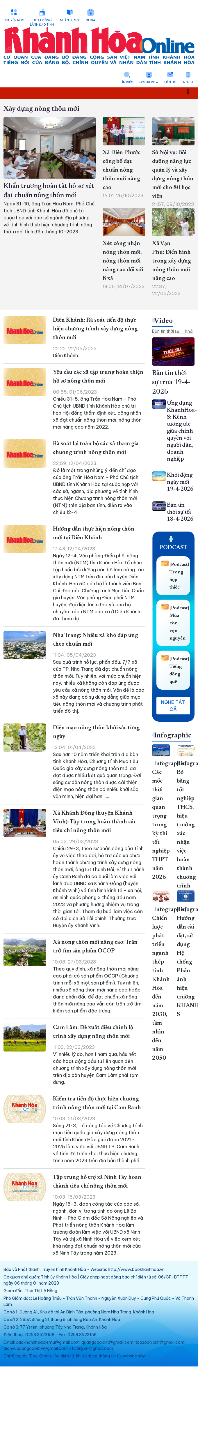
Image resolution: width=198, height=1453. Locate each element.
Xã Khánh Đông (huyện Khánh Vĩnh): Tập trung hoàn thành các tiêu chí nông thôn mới (94, 822)
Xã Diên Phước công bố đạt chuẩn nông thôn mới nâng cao (121, 170)
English (188, 82)
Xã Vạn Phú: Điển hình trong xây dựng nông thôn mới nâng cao (171, 261)
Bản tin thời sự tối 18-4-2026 (180, 512)
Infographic (172, 735)
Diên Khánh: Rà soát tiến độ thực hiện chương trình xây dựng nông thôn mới (95, 329)
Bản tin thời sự (165, 331)
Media (90, 20)
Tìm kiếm (126, 82)
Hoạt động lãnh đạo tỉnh (42, 22)
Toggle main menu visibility (191, 91)
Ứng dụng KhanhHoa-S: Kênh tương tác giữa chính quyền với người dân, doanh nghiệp (182, 431)
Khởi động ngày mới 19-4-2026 (180, 482)
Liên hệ (170, 82)
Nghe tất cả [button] (173, 705)
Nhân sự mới (70, 20)
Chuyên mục (13, 20)
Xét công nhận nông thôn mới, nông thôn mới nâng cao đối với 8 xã (123, 261)
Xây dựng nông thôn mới (41, 108)
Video (163, 321)
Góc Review (148, 82)
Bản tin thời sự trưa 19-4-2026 (171, 382)
